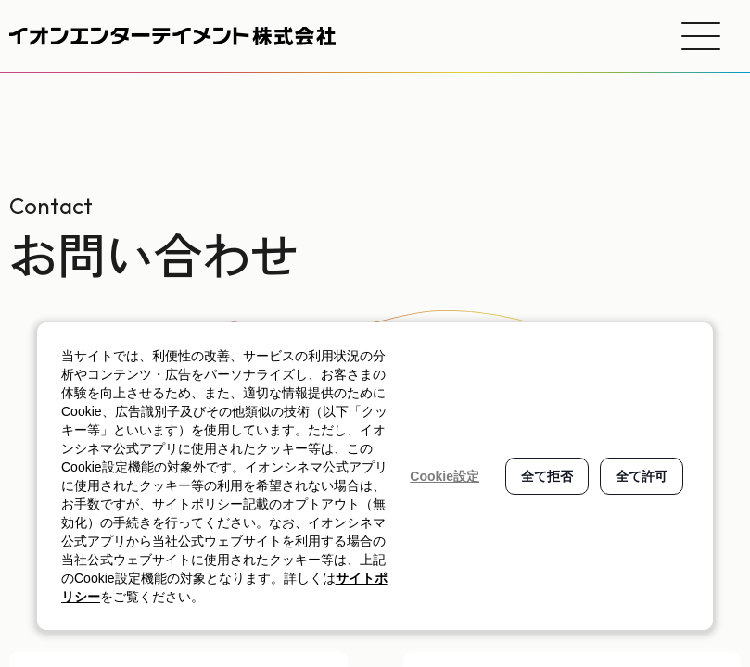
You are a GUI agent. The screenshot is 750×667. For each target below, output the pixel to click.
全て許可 (641, 476)
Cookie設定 (444, 476)
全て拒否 (547, 476)
